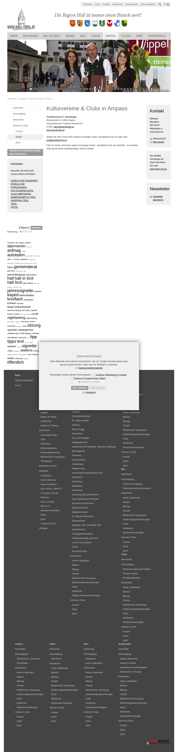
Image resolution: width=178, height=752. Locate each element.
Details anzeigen (90, 381)
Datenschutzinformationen (90, 368)
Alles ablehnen (79, 388)
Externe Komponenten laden (90, 378)
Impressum (90, 392)
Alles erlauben (98, 388)
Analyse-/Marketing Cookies (111, 375)
